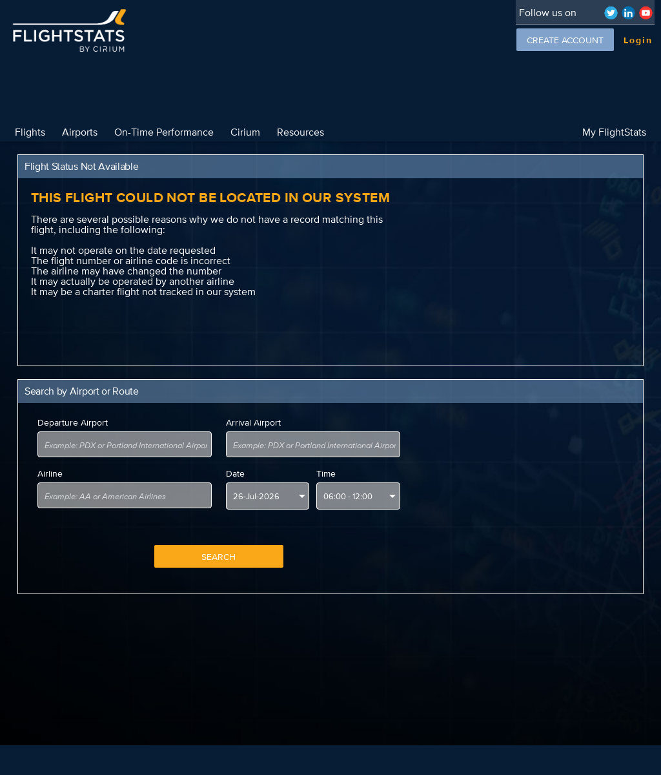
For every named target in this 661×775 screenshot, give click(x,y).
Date (235, 473)
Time (326, 473)
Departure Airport (72, 422)
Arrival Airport (253, 422)
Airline (50, 473)
